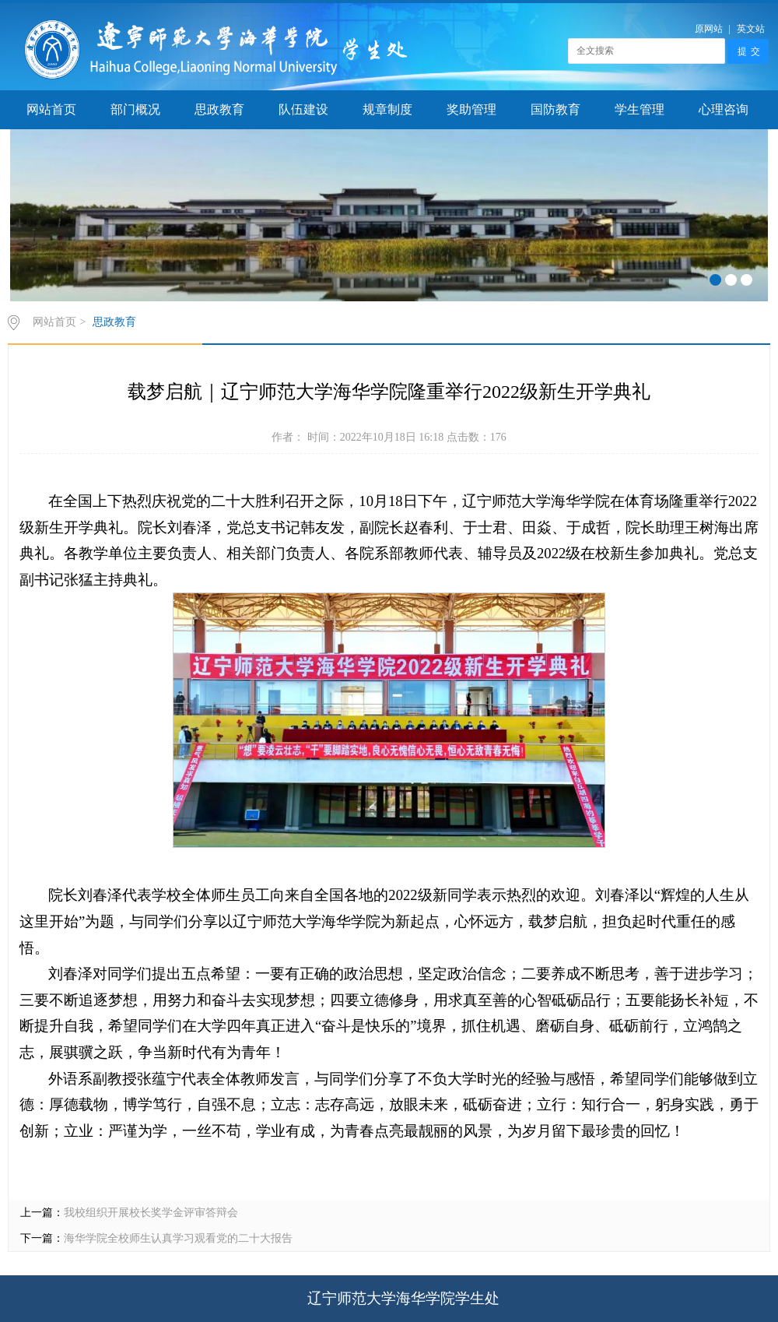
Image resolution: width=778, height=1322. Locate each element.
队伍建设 (303, 109)
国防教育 (555, 109)
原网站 (709, 28)
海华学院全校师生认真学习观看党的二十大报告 (178, 1238)
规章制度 (387, 109)
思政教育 (219, 109)
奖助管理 (471, 109)
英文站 (751, 28)
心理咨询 (723, 109)
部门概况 (135, 109)
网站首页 (51, 109)
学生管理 (639, 109)
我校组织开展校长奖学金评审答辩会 (151, 1212)
